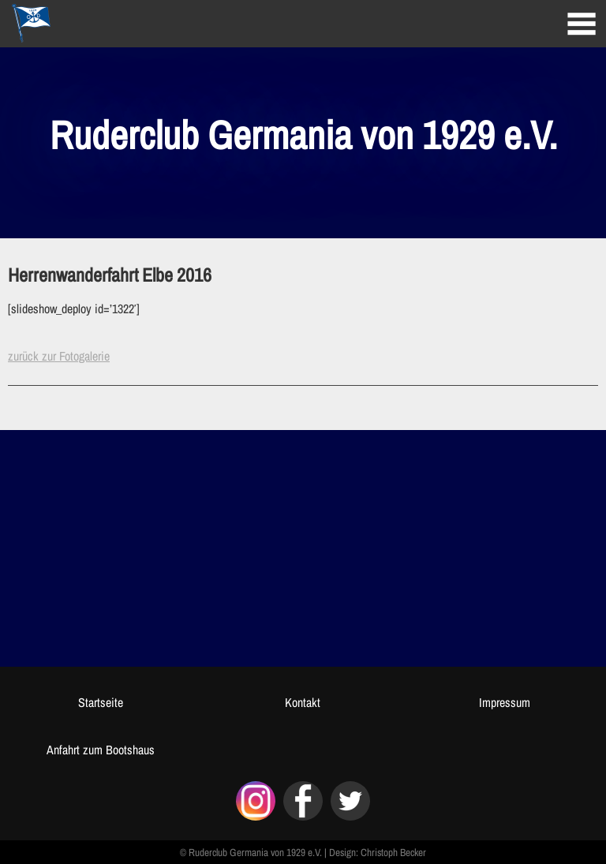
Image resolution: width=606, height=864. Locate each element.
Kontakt (302, 702)
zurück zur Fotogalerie (59, 356)
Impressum (504, 702)
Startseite (100, 702)
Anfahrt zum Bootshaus (101, 749)
